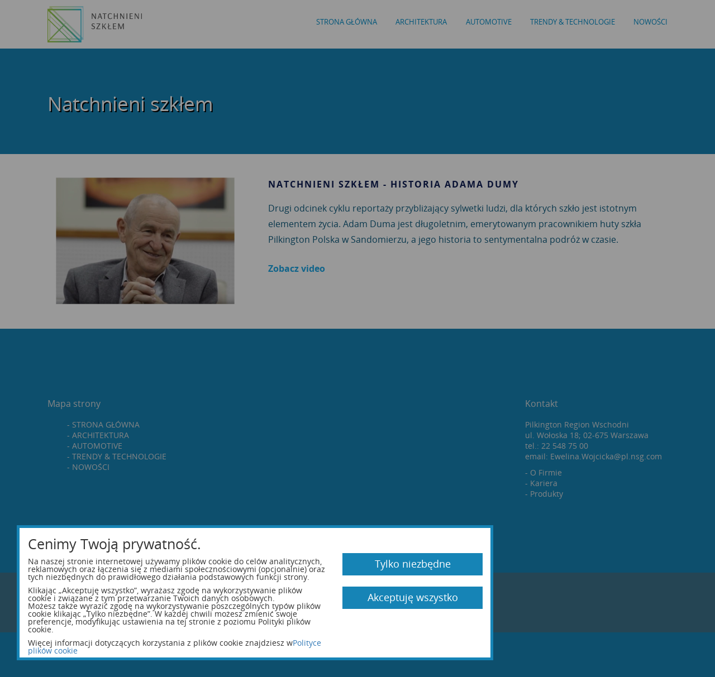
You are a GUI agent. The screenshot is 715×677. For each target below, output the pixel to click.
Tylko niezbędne (413, 563)
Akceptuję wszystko (413, 597)
